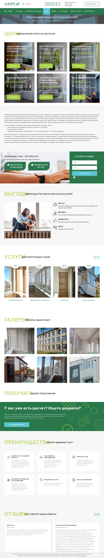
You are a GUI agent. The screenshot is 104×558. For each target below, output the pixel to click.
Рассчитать (13, 66)
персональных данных (54, 178)
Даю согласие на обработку (55, 177)
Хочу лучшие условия (16, 424)
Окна (47, 11)
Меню (10, 11)
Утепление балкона (15, 300)
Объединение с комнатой (40, 300)
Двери (54, 11)
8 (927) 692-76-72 (52, 5)
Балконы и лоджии (34, 11)
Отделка (19, 11)
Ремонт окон (76, 11)
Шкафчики (64, 300)
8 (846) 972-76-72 (52, 3)
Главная (34, 21)
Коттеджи (63, 11)
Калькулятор (89, 11)
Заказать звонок (92, 4)
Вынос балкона (89, 300)
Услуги (41, 21)
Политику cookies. (81, 555)
